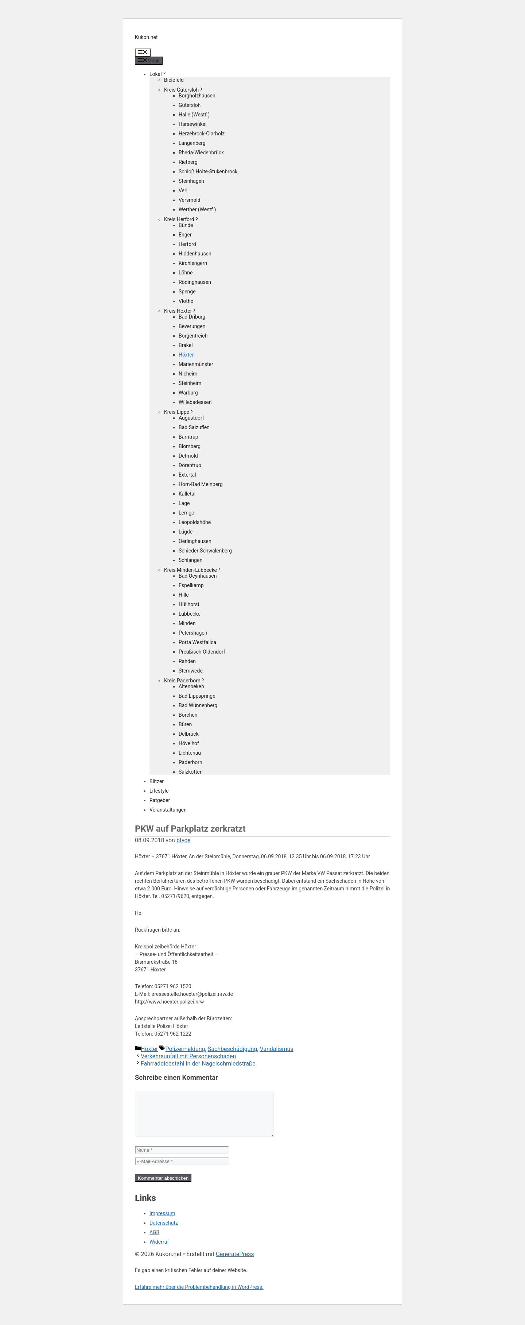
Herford (187, 244)
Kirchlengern (193, 263)
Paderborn (190, 762)
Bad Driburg (192, 317)
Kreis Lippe (179, 412)
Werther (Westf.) (197, 209)
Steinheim (190, 383)
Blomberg (190, 446)
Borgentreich (193, 336)
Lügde (185, 532)
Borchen (188, 715)
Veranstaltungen (168, 810)
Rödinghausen (195, 282)
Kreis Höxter (180, 311)
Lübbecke (190, 614)
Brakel (186, 345)
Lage (184, 503)
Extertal (187, 475)
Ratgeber (159, 800)
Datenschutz (163, 1232)
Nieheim (188, 374)
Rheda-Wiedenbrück (201, 152)
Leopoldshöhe (195, 522)
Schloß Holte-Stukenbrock (208, 171)
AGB (154, 1241)
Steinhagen (191, 181)
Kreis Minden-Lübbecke (193, 570)
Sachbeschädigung (232, 1048)
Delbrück (189, 734)
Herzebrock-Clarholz (202, 133)
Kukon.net (146, 37)
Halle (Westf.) (194, 115)
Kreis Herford (181, 219)
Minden (187, 623)
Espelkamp (191, 585)
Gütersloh (190, 105)
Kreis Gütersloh (184, 90)
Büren (185, 724)
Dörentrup (190, 465)
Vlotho (186, 301)
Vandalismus (276, 1048)
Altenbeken (191, 686)
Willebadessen (195, 402)
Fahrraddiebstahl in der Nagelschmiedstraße (198, 1063)
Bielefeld (174, 80)
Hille (184, 595)
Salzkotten (191, 772)
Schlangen (190, 560)
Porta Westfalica (197, 642)
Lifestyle (158, 791)
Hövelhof (189, 743)
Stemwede (191, 671)
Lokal (158, 74)
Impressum (162, 1222)
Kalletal (187, 494)
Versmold (190, 200)
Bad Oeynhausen (198, 576)
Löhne (185, 273)
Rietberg (188, 162)
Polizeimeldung (185, 1048)
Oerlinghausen (195, 541)
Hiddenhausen (195, 254)
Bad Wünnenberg (198, 705)
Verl (183, 190)
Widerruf (159, 1250)
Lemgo (186, 513)
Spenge (187, 291)
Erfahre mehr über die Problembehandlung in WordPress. (199, 1296)
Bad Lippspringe (197, 696)
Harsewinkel (192, 124)
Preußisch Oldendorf (202, 652)
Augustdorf (191, 418)
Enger (185, 235)
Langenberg (192, 143)
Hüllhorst (189, 604)
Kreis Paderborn (185, 680)
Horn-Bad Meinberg (201, 484)
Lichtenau (190, 753)
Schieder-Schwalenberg (205, 551)
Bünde (186, 225)
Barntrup (188, 437)
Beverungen (192, 326)
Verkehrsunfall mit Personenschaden (188, 1056)
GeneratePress (235, 1262)
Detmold (188, 456)
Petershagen (193, 633)
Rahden (187, 661)
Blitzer (156, 781)
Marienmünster (196, 364)
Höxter (186, 355)
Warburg (188, 393)
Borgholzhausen (197, 96)
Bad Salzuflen (194, 427)
